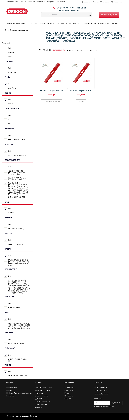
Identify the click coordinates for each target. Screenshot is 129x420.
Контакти (61, 2)
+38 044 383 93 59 (100, 387)
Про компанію (12, 2)
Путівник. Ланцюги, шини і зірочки (41, 2)
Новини (23, 2)
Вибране (67, 399)
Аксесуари (115, 23)
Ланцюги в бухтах (64, 23)
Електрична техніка (36, 23)
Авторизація (69, 387)
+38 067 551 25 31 (100, 391)
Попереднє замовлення (51, 101)
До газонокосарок (89, 23)
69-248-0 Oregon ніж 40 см (81, 91)
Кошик (66, 393)
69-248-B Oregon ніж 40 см (51, 91)
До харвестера (103, 23)
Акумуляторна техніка (17, 23)
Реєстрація (68, 390)
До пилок (51, 23)
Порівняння (68, 396)
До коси (76, 23)
